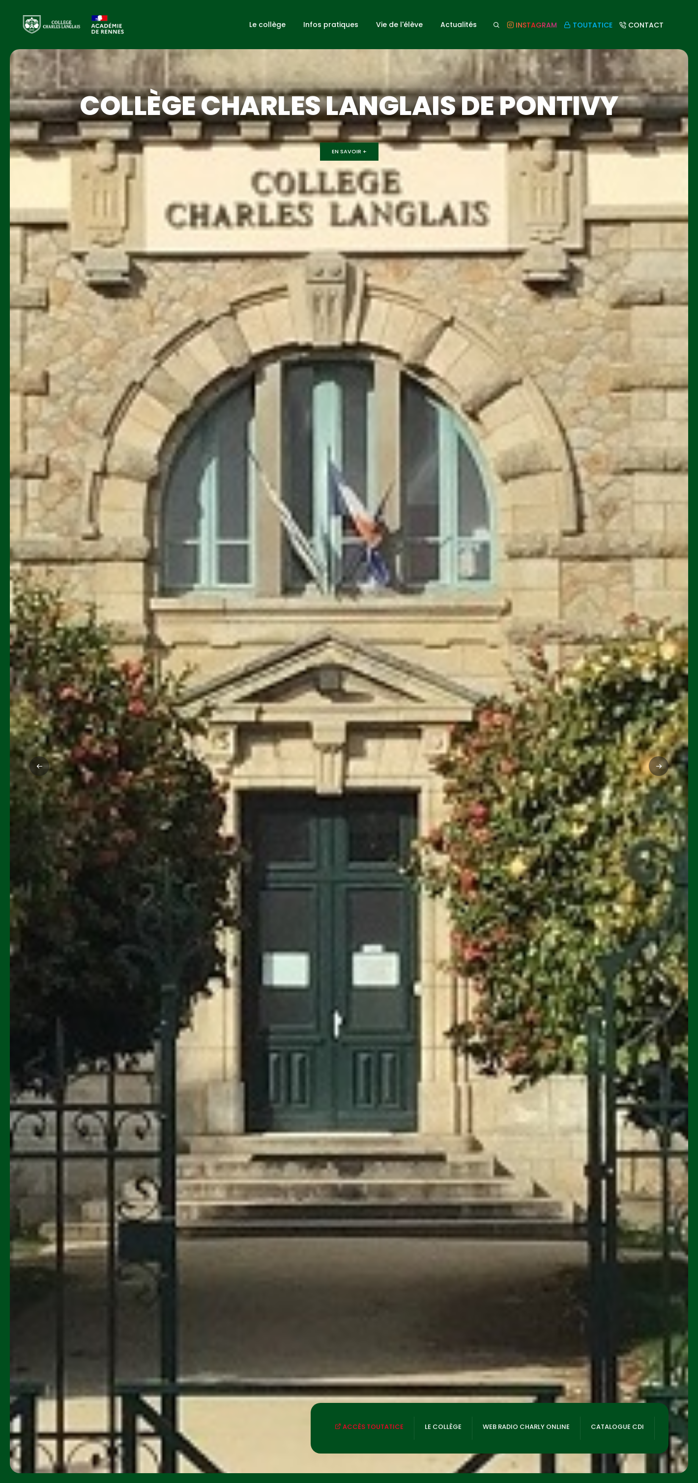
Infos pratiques (330, 24)
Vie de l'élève (399, 24)
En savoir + (349, 151)
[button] (659, 766)
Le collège (267, 24)
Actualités (458, 24)
